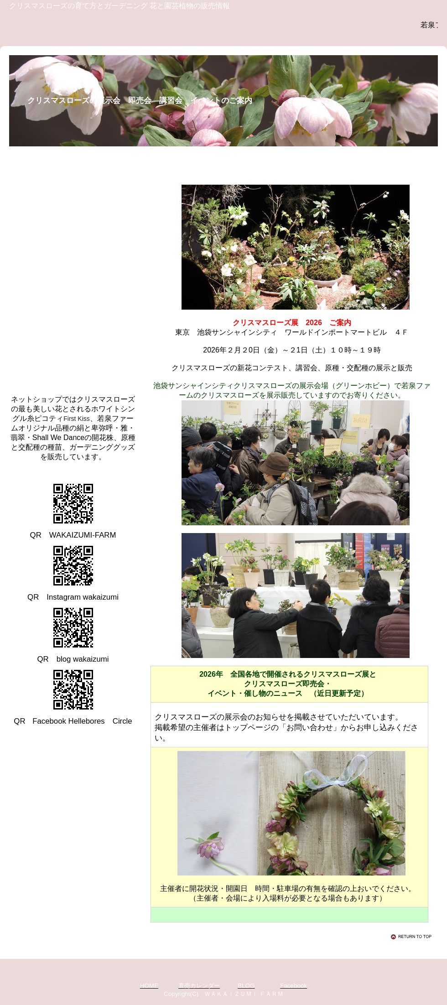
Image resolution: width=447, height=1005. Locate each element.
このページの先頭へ (413, 936)
